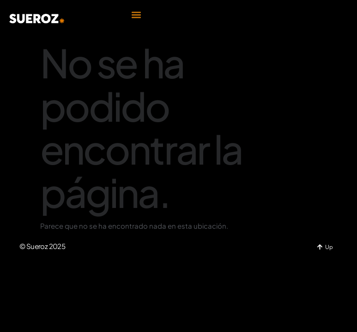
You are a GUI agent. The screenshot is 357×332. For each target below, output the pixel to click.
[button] (136, 14)
